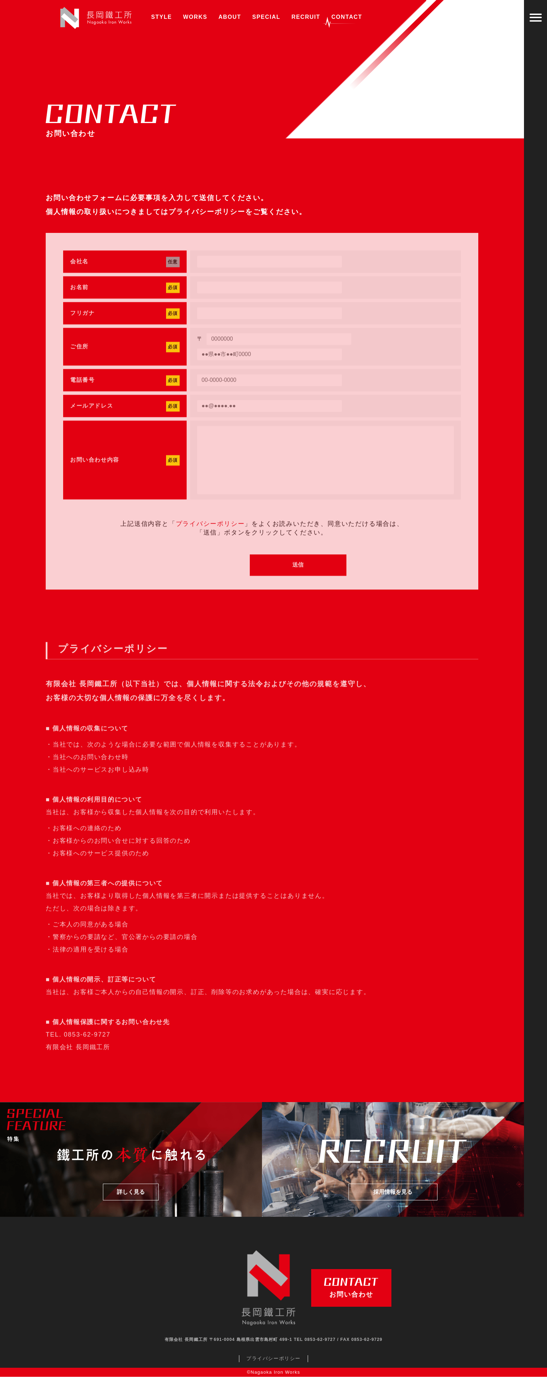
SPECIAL (266, 17)
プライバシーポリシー (206, 213)
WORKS (195, 17)
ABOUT (229, 17)
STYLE (161, 17)
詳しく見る (131, 1196)
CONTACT (345, 19)
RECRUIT (306, 17)
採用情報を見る (392, 1196)
